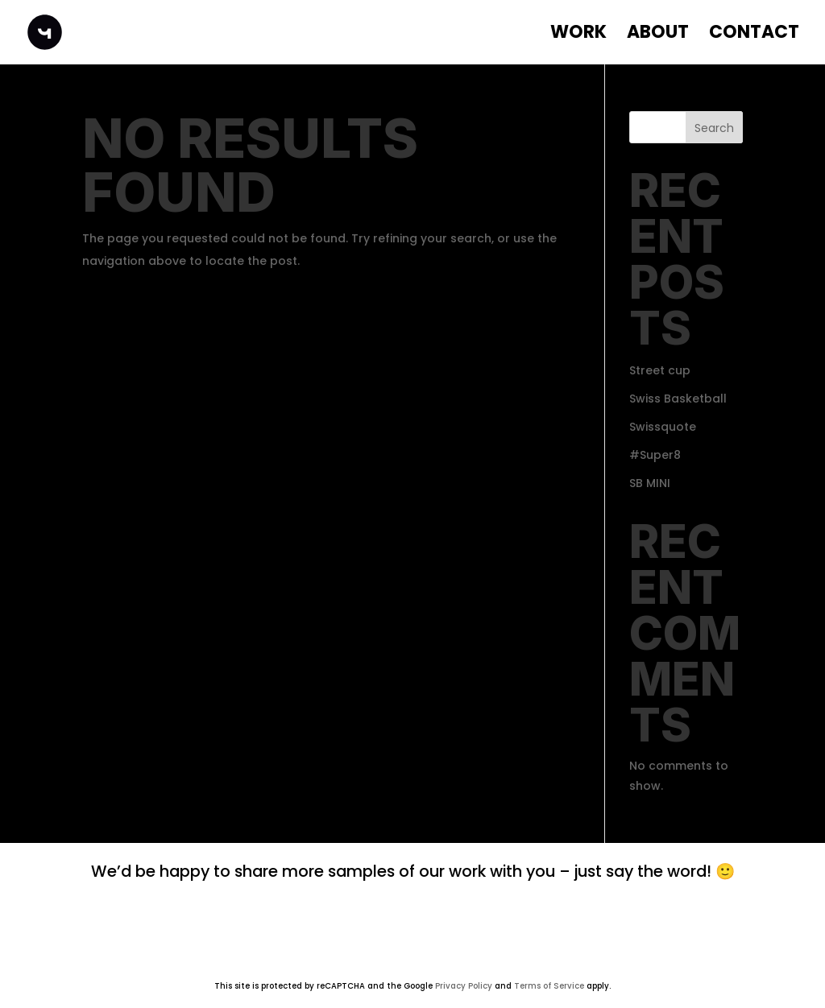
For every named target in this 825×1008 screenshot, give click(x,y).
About (658, 35)
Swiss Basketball (678, 398)
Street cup (659, 370)
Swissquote (662, 427)
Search (714, 128)
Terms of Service (549, 986)
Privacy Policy (463, 986)
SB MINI (649, 483)
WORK (578, 35)
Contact (754, 35)
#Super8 (655, 455)
